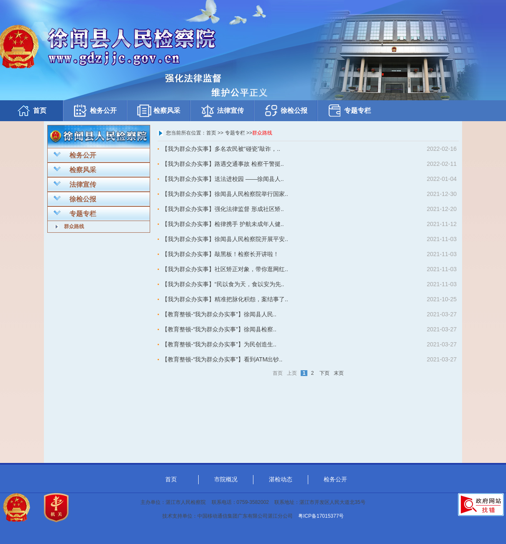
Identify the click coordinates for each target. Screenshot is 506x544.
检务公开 (95, 110)
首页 (31, 110)
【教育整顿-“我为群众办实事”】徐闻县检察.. (219, 329)
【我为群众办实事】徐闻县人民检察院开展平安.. (225, 239)
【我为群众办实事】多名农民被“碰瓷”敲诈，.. (221, 148)
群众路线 (74, 226)
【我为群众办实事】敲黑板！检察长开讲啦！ (220, 254)
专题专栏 (349, 110)
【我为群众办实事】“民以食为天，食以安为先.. (223, 284)
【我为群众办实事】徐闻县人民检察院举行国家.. (225, 194)
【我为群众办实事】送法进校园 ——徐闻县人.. (223, 178)
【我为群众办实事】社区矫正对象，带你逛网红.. (225, 269)
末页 (339, 373)
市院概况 (226, 479)
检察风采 (158, 110)
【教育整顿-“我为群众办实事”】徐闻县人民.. (219, 314)
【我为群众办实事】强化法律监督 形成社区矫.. (223, 209)
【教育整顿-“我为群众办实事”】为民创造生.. (219, 344)
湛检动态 (280, 479)
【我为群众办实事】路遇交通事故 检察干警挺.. (223, 163)
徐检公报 (285, 110)
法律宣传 (222, 110)
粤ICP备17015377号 (321, 516)
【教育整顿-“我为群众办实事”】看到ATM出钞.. (222, 359)
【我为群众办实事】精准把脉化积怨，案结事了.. (225, 299)
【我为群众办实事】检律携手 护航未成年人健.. (223, 224)
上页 (292, 373)
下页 (324, 373)
